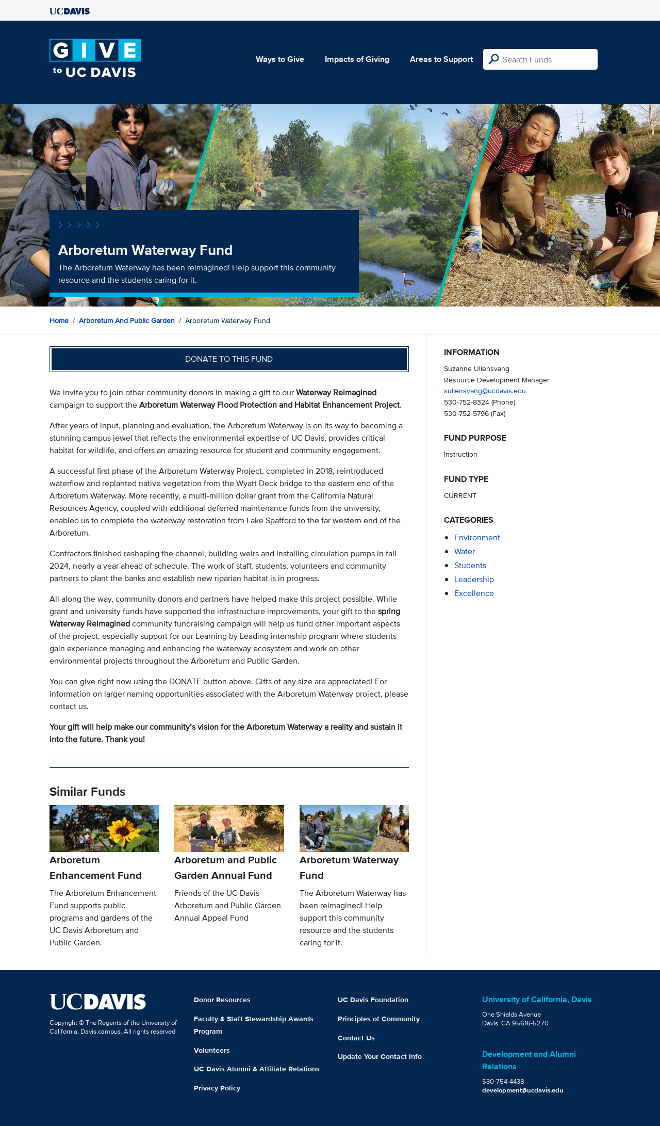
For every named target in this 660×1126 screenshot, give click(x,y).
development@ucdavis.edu (523, 1090)
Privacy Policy (217, 1088)
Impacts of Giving (357, 59)
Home (59, 320)
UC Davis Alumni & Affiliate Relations (257, 1069)
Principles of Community (379, 1019)
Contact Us (356, 1038)
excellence (474, 593)
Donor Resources (222, 999)
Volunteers (212, 1050)
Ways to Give (280, 59)
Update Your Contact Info (380, 1056)
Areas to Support (441, 59)
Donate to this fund (229, 359)
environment (477, 537)
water (464, 551)
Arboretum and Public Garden (127, 320)
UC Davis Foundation (373, 999)
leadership (474, 579)
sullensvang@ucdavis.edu (485, 390)
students (470, 565)
